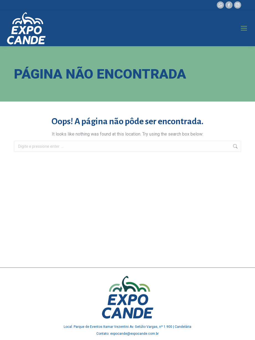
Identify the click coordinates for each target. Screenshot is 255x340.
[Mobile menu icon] (243, 28)
